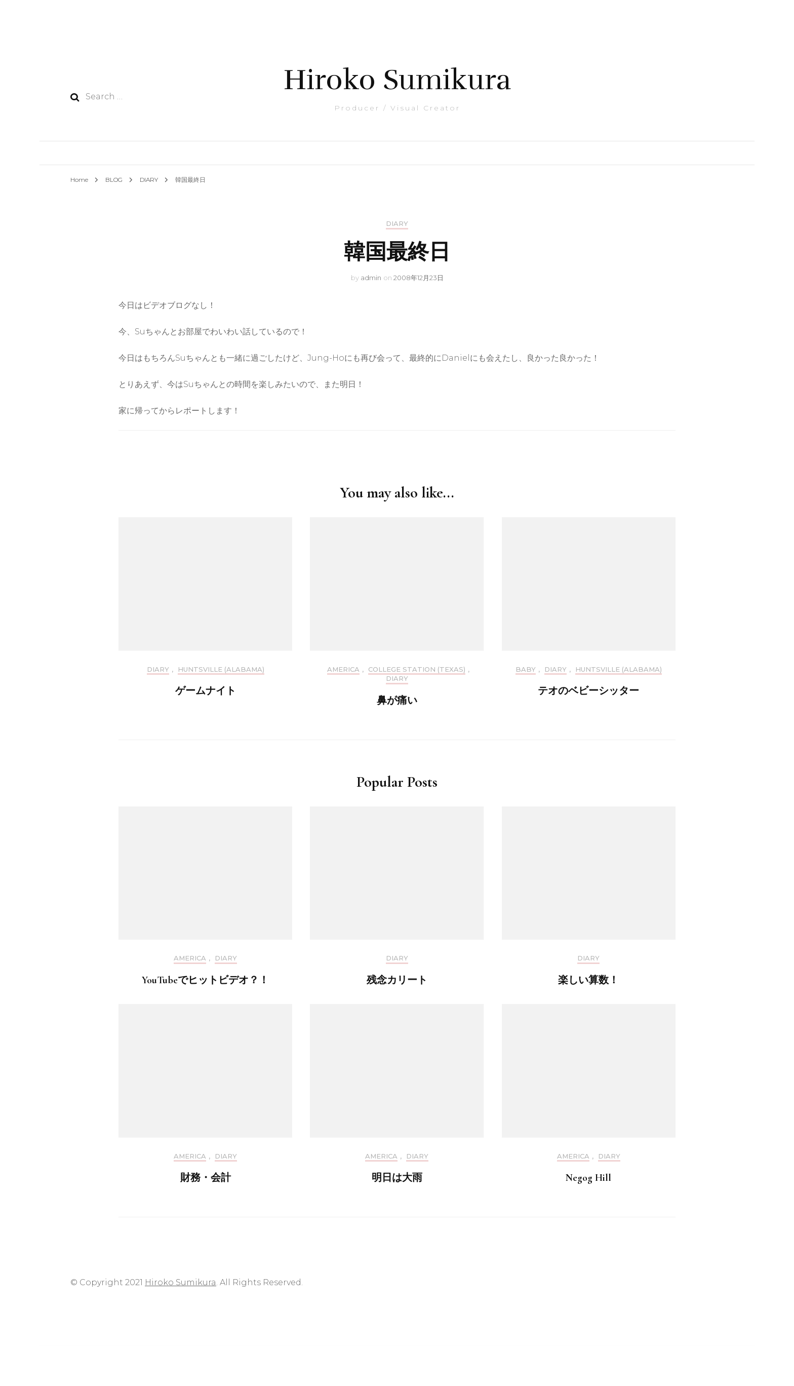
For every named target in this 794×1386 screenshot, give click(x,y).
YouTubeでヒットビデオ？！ (205, 980)
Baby (525, 669)
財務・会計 (205, 1178)
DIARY (397, 223)
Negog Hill (588, 1178)
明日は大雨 (397, 1178)
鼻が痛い (397, 701)
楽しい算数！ (588, 980)
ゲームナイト (205, 691)
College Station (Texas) (416, 669)
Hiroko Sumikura (397, 79)
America (343, 669)
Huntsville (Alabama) (221, 669)
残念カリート (397, 980)
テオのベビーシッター (588, 691)
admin (371, 278)
